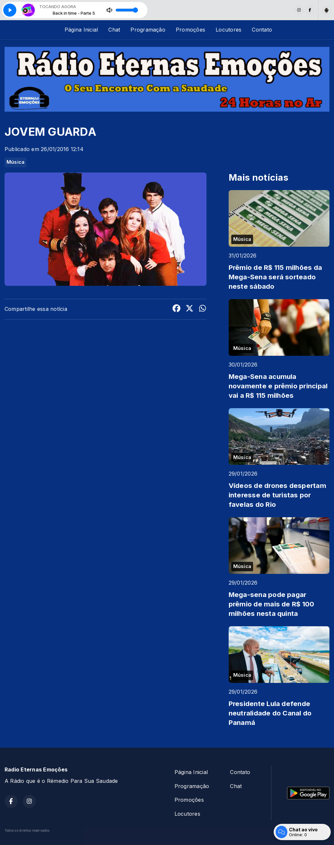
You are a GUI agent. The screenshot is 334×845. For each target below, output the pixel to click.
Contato (262, 29)
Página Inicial (81, 29)
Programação (147, 29)
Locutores (228, 29)
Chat (114, 29)
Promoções (190, 29)
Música (15, 162)
